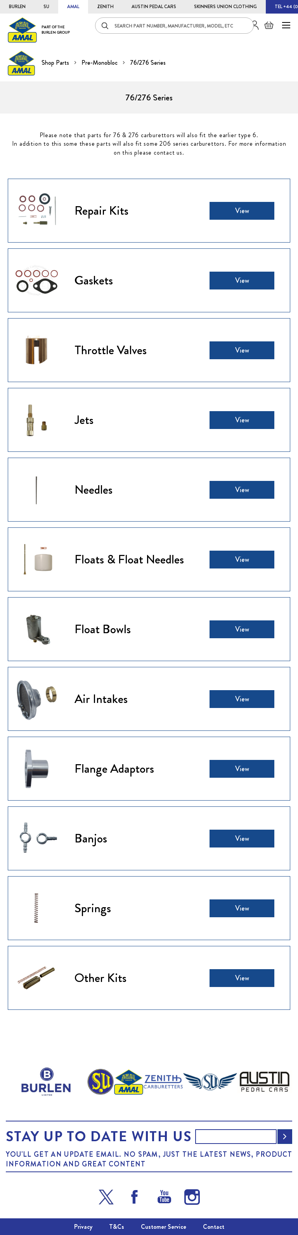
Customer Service (163, 1226)
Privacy (83, 1226)
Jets (84, 420)
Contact (213, 1226)
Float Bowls (102, 629)
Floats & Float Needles (129, 559)
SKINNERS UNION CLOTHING (225, 6)
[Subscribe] (284, 1136)
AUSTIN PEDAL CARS (154, 6)
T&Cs (116, 1226)
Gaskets (93, 280)
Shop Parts (56, 62)
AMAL (73, 6)
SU (46, 6)
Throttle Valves (110, 350)
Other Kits (100, 978)
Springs (92, 908)
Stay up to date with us (98, 1136)
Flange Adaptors (114, 768)
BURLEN (17, 6)
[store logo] (39, 29)
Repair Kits (101, 210)
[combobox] (174, 25)
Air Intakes (101, 699)
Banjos (90, 838)
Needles (93, 489)
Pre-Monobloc (100, 62)
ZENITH (105, 6)
